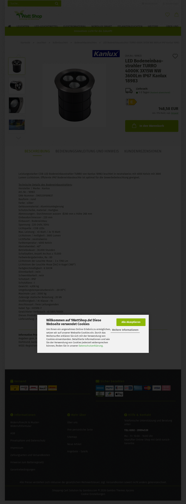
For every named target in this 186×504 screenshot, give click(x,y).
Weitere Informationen (125, 329)
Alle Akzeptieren (131, 322)
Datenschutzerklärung (91, 345)
